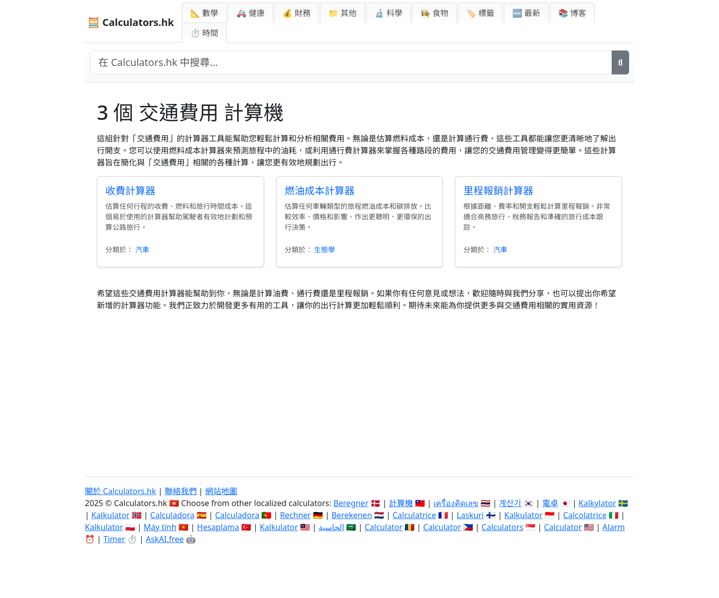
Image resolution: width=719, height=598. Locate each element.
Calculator (383, 527)
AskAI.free (165, 539)
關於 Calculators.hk (120, 491)
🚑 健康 (250, 12)
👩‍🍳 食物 (434, 12)
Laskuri (470, 515)
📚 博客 (572, 12)
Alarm (614, 527)
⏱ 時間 (204, 32)
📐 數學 (204, 12)
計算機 (401, 503)
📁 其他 (343, 12)
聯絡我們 (181, 491)
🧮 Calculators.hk (130, 22)
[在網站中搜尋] (351, 62)
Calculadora (172, 515)
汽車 (142, 249)
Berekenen (352, 515)
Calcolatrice (585, 515)
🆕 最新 (526, 12)
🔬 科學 (388, 12)
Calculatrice (414, 515)
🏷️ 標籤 (480, 12)
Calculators (503, 527)
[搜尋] (620, 62)
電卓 (550, 503)
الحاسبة (331, 527)
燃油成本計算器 (320, 190)
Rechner (295, 515)
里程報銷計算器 (498, 190)
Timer (114, 539)
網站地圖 (221, 491)
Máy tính (160, 527)
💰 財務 (297, 12)
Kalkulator (110, 515)
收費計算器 (130, 190)
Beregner (351, 503)
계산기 (510, 503)
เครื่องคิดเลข (455, 503)
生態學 (324, 249)
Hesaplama (218, 527)
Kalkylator (597, 503)
